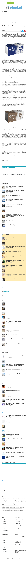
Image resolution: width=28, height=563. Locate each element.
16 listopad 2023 (9, 331)
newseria (23, 504)
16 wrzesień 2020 (9, 262)
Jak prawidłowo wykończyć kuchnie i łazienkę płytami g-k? (15, 278)
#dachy (7, 166)
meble (18, 507)
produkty (20, 498)
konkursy (15, 503)
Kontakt (4, 528)
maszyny (9, 501)
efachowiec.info (18, 523)
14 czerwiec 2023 (9, 391)
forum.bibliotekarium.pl (19, 528)
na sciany (17, 504)
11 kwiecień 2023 (9, 435)
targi (19, 501)
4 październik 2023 (9, 322)
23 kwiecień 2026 (9, 187)
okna (17, 498)
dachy (24, 500)
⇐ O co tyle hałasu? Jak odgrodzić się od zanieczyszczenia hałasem (14, 174)
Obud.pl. (11, 558)
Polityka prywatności (6, 530)
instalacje (23, 498)
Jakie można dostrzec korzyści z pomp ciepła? (13, 343)
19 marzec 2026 (9, 248)
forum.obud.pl (18, 521)
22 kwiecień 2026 (9, 192)
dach (20, 504)
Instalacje (4, 549)
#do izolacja (20, 166)
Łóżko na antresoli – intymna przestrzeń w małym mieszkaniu (15, 274)
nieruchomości (12, 500)
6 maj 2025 (8, 318)
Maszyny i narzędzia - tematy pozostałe (7, 510)
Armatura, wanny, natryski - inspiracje (7, 507)
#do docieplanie (4, 167)
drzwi (14, 501)
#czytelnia (4, 166)
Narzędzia (4, 553)
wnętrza (24, 501)
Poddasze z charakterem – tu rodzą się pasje (13, 195)
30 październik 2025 (10, 244)
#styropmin (13, 167)
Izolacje (4, 540)
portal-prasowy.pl (18, 525)
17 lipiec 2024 (9, 239)
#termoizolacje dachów (13, 166)
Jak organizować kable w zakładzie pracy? (12, 325)
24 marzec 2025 (9, 449)
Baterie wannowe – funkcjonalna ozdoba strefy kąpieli (14, 186)
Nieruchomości (5, 551)
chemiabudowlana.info (19, 519)
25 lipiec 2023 (9, 327)
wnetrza (15, 498)
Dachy (4, 538)
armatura (21, 507)
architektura (6, 503)
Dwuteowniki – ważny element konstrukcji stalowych (14, 265)
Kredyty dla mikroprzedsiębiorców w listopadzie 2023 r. (14, 438)
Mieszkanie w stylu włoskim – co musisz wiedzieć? (14, 321)
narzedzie (18, 503)
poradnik (19, 500)
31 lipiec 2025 (9, 417)
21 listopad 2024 (9, 266)
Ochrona (4, 542)
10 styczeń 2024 (9, 314)
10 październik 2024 (10, 275)
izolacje (12, 501)
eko (21, 501)
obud (3, 503)
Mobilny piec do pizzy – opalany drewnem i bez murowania (15, 386)
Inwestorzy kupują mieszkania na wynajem (12, 434)
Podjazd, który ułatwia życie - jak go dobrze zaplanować (14, 220)
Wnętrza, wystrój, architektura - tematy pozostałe (8, 504)
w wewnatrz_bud (11, 503)
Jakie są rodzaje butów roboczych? (11, 334)
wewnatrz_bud (7, 506)
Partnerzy (4, 523)
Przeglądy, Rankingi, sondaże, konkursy (11, 295)
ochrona (16, 506)
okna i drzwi (11, 498)
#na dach (9, 167)
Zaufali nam (5, 291)
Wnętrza (4, 544)
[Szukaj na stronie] (8, 11)
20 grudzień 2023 (9, 271)
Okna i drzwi (4, 547)
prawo (5, 500)
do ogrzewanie (12, 506)
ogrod (24, 507)
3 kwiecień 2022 (9, 405)
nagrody (16, 500)
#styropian (24, 166)
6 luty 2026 (8, 422)
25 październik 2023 (10, 309)
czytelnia (7, 498)
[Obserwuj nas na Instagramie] (6, 11)
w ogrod (3, 506)
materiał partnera (4, 501)
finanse (17, 501)
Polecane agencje (5, 525)
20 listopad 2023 (9, 396)
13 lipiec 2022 (9, 387)
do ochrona (14, 507)
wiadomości (4, 498)
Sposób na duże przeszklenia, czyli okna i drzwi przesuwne (15, 399)
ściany (8, 500)
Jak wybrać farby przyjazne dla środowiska (12, 330)
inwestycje (22, 503)
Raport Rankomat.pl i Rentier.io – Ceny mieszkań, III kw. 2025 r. (15, 452)
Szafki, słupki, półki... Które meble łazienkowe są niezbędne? (15, 269)
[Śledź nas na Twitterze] (4, 11)
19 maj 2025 (8, 431)
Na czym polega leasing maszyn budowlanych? (13, 251)
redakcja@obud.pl (18, 3)
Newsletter (4, 519)
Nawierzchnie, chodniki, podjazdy (18, 510)
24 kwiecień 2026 (9, 357)
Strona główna (4, 22)
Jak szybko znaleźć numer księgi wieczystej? (13, 390)
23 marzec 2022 (9, 400)
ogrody (22, 500)
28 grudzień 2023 (9, 427)
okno (3, 500)
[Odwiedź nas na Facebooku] (2, 11)
